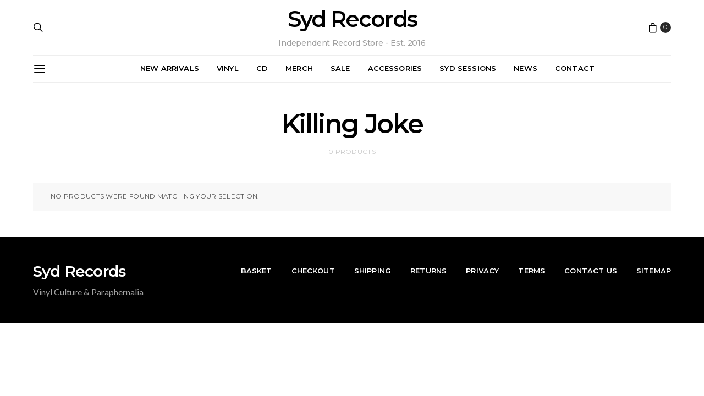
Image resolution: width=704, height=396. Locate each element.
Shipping (372, 270)
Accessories (395, 68)
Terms (531, 270)
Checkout (313, 270)
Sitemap (653, 270)
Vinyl (228, 68)
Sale (340, 68)
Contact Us (590, 270)
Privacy (482, 270)
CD (262, 68)
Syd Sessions (467, 68)
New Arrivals (169, 68)
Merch (299, 68)
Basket (256, 270)
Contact (575, 68)
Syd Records (352, 19)
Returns (428, 270)
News (525, 68)
